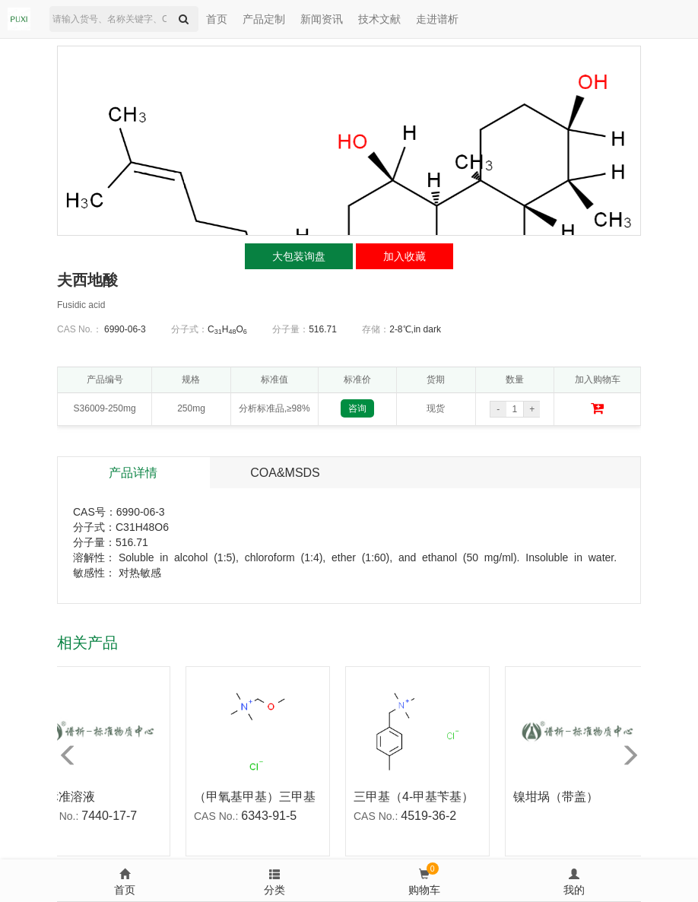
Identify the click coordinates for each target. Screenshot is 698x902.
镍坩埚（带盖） (558, 796)
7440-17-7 (112, 815)
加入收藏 (404, 256)
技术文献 (379, 19)
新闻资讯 (321, 19)
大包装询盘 (298, 256)
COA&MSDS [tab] (285, 472)
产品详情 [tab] (133, 472)
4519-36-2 (431, 815)
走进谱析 (437, 19)
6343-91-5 (272, 815)
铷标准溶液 (67, 796)
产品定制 (264, 19)
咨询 (357, 408)
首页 (216, 19)
